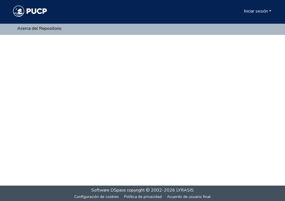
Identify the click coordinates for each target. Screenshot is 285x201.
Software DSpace (108, 190)
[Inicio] (30, 11)
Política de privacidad (143, 196)
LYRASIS (185, 190)
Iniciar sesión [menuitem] (256, 11)
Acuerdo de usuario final (189, 196)
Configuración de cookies (96, 196)
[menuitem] (238, 11)
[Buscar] (230, 11)
